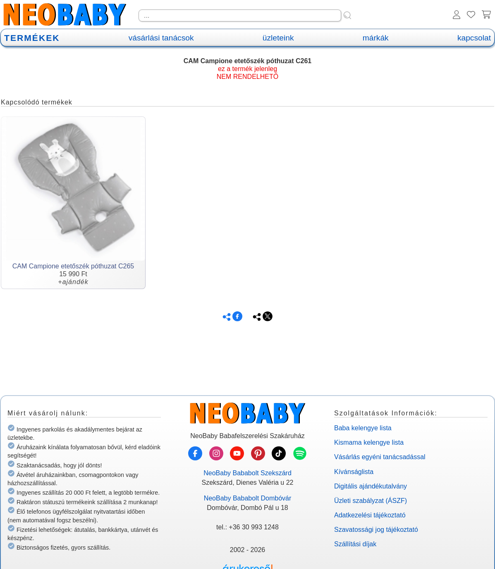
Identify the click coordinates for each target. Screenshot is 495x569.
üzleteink (278, 37)
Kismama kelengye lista (369, 442)
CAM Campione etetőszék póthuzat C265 (73, 266)
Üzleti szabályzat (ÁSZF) (370, 500)
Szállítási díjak (355, 544)
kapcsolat (474, 37)
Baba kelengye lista (363, 427)
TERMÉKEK (32, 38)
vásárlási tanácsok (161, 37)
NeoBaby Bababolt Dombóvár (248, 498)
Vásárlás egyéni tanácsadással (380, 456)
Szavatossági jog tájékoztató (376, 529)
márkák (376, 37)
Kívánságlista (353, 471)
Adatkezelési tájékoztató (370, 515)
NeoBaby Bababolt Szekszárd (247, 473)
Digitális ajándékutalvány (370, 486)
